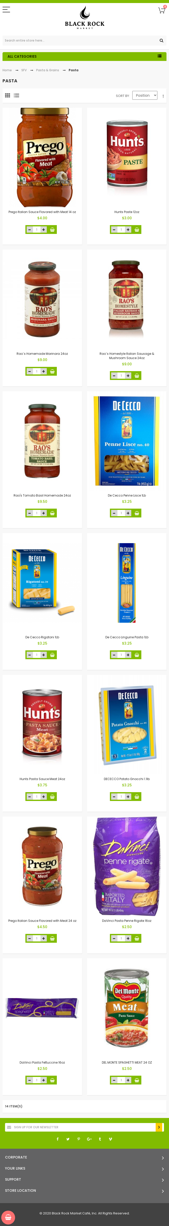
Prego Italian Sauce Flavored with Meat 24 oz (42, 921)
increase (43, 229)
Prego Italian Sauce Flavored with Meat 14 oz (42, 212)
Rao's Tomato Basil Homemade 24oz (42, 495)
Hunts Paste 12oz (126, 212)
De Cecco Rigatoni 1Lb (42, 637)
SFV (24, 70)
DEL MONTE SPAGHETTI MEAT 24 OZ (127, 1062)
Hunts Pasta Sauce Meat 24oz (42, 779)
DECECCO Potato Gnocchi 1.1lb (127, 779)
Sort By (122, 95)
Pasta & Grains (47, 70)
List (17, 96)
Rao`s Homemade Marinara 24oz (42, 354)
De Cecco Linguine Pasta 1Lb (126, 637)
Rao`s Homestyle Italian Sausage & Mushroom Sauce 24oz (127, 356)
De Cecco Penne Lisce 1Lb (127, 495)
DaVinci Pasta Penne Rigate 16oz (126, 921)
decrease (30, 229)
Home (7, 70)
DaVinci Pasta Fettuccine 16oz (42, 1062)
